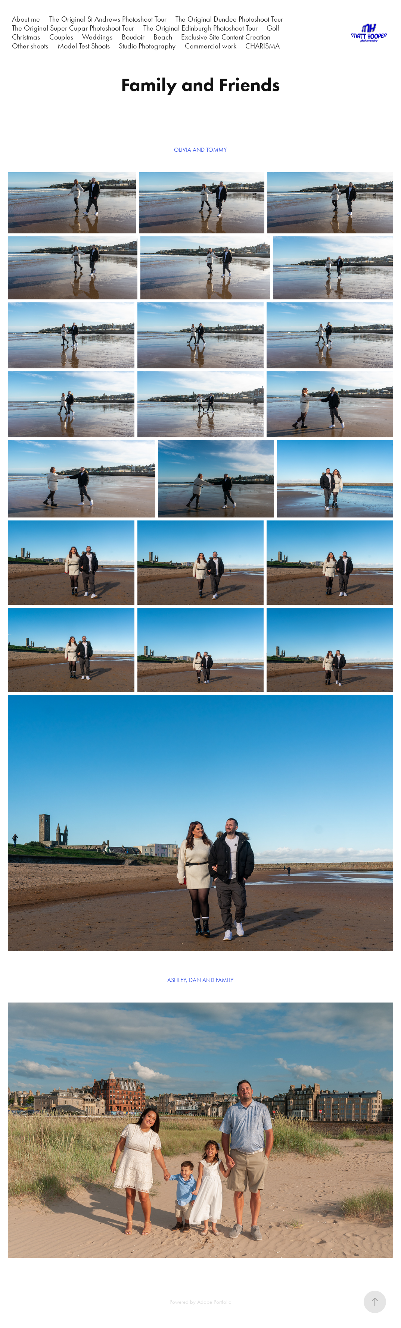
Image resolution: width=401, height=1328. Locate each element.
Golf (273, 27)
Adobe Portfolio (214, 1302)
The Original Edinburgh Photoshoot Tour (200, 27)
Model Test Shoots (83, 45)
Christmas (26, 36)
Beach (162, 36)
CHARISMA (262, 45)
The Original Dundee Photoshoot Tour (229, 19)
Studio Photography (147, 45)
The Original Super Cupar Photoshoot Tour (73, 27)
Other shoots (30, 45)
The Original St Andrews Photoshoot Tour (108, 19)
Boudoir (133, 36)
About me (26, 19)
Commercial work (210, 45)
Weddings (97, 36)
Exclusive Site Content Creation (225, 36)
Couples (61, 36)
